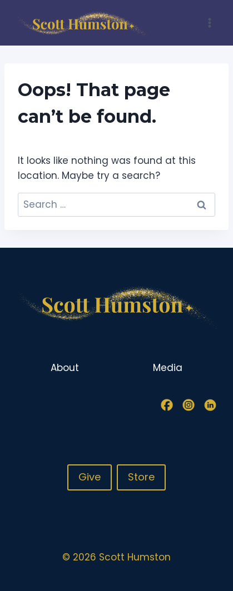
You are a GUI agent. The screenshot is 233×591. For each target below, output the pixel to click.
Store (141, 477)
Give (89, 477)
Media (167, 367)
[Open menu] (209, 22)
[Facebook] (166, 404)
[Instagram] (188, 404)
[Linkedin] (210, 404)
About (65, 367)
